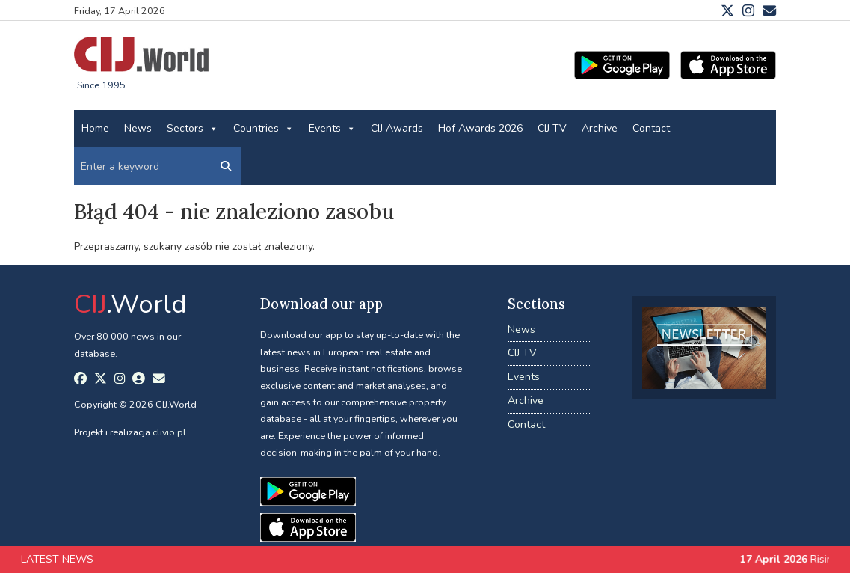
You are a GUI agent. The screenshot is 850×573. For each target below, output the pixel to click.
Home (95, 128)
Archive (600, 128)
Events (332, 128)
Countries (263, 128)
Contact (651, 128)
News (138, 128)
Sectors (192, 128)
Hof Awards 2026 (480, 128)
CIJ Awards (397, 128)
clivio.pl (169, 432)
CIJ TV (552, 128)
